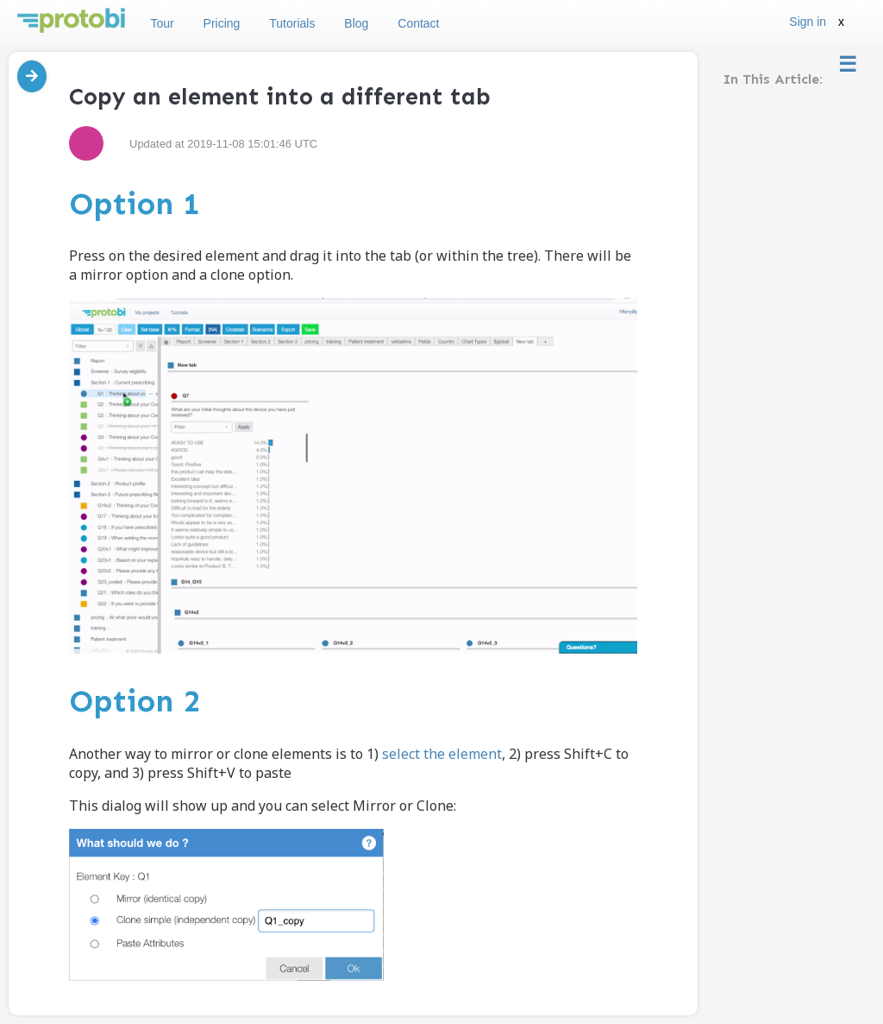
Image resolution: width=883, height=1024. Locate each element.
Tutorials (292, 23)
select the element (442, 753)
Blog (356, 23)
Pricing (222, 23)
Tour (161, 23)
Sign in (807, 21)
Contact (418, 23)
